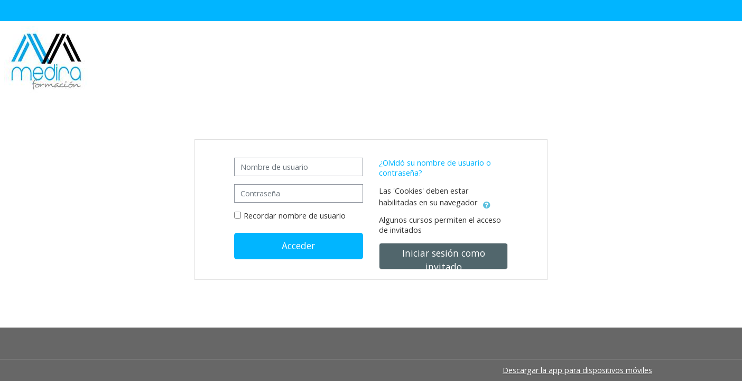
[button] (487, 203)
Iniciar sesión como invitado (443, 258)
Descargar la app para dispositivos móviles (577, 370)
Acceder (298, 245)
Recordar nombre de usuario (295, 216)
